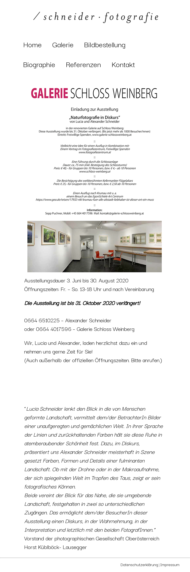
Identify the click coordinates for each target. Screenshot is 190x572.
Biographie (39, 64)
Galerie (63, 44)
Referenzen (83, 64)
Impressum (169, 564)
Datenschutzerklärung (139, 564)
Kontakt (123, 64)
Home (32, 44)
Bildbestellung (104, 44)
